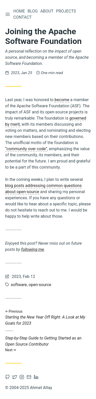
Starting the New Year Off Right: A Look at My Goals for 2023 (48, 317)
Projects (66, 11)
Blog (32, 11)
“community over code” (26, 148)
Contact (22, 17)
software (19, 284)
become (62, 99)
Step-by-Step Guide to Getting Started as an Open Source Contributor (48, 344)
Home (19, 11)
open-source (40, 284)
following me (32, 249)
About (46, 11)
